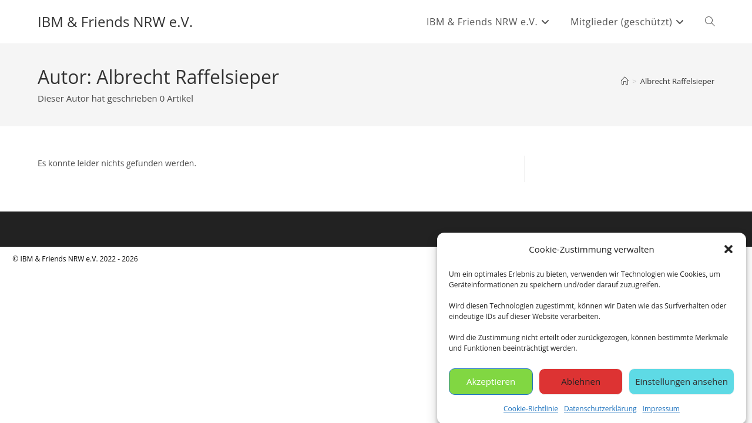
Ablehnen (580, 384)
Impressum (661, 411)
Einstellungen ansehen (681, 384)
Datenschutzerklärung (600, 411)
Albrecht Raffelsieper (677, 81)
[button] (728, 251)
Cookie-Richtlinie (530, 411)
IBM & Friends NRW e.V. (115, 21)
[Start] (625, 81)
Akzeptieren (490, 384)
